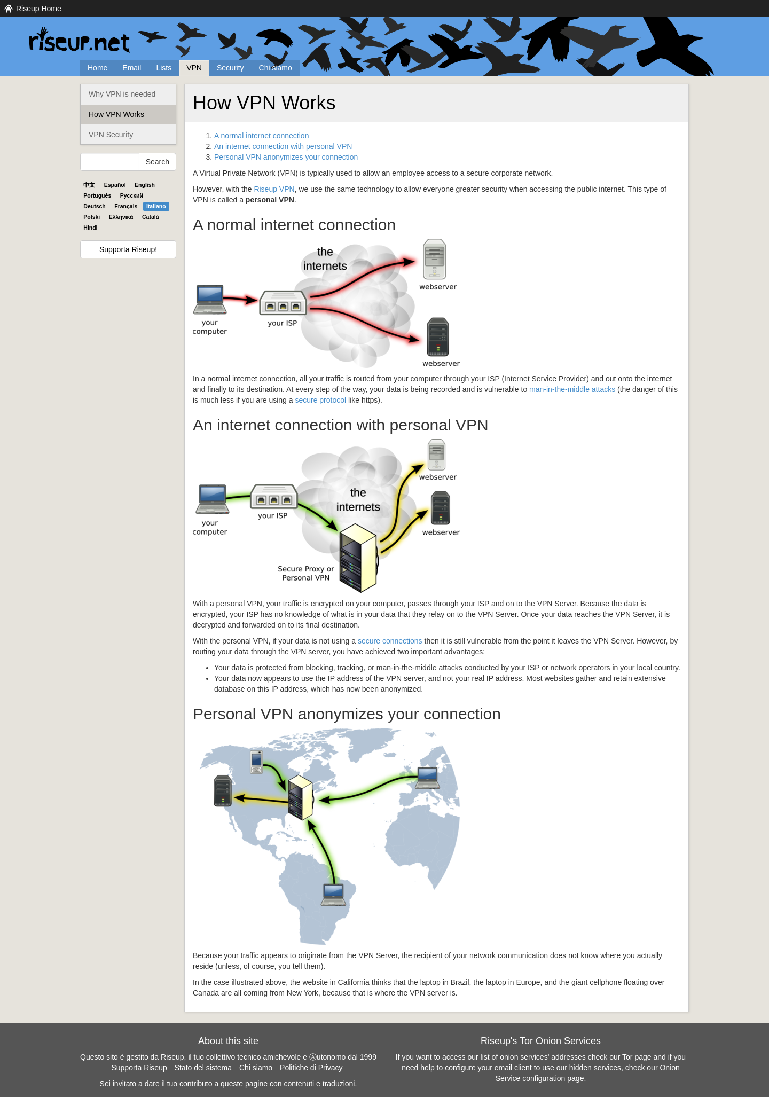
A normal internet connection (261, 135)
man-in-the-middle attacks (572, 389)
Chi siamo (275, 68)
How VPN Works (116, 114)
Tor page (636, 1057)
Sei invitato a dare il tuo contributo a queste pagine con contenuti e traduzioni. (228, 1083)
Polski (91, 217)
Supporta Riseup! (128, 249)
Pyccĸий (131, 195)
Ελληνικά (121, 217)
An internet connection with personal (283, 146)
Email (131, 68)
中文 (89, 185)
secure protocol (320, 400)
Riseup (274, 189)
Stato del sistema (203, 1067)
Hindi (90, 227)
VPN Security (111, 134)
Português (97, 195)
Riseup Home (38, 8)
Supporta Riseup (139, 1067)
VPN (194, 68)
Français (125, 206)
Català (150, 217)
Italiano (156, 206)
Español (115, 185)
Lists (163, 68)
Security (230, 68)
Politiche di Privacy (311, 1067)
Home (97, 68)
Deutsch (94, 206)
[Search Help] (109, 162)
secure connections (390, 641)
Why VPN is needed (122, 94)
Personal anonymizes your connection (286, 157)
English (145, 185)
